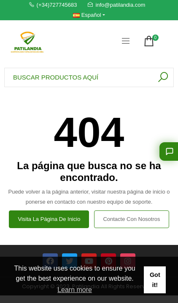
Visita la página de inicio (49, 219)
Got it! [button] (155, 279)
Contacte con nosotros (131, 219)
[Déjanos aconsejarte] (168, 151)
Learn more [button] (74, 289)
